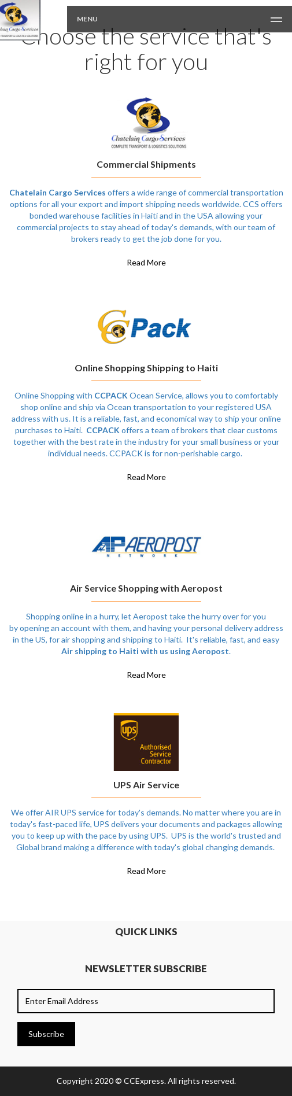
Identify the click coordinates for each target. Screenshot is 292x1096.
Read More (146, 262)
